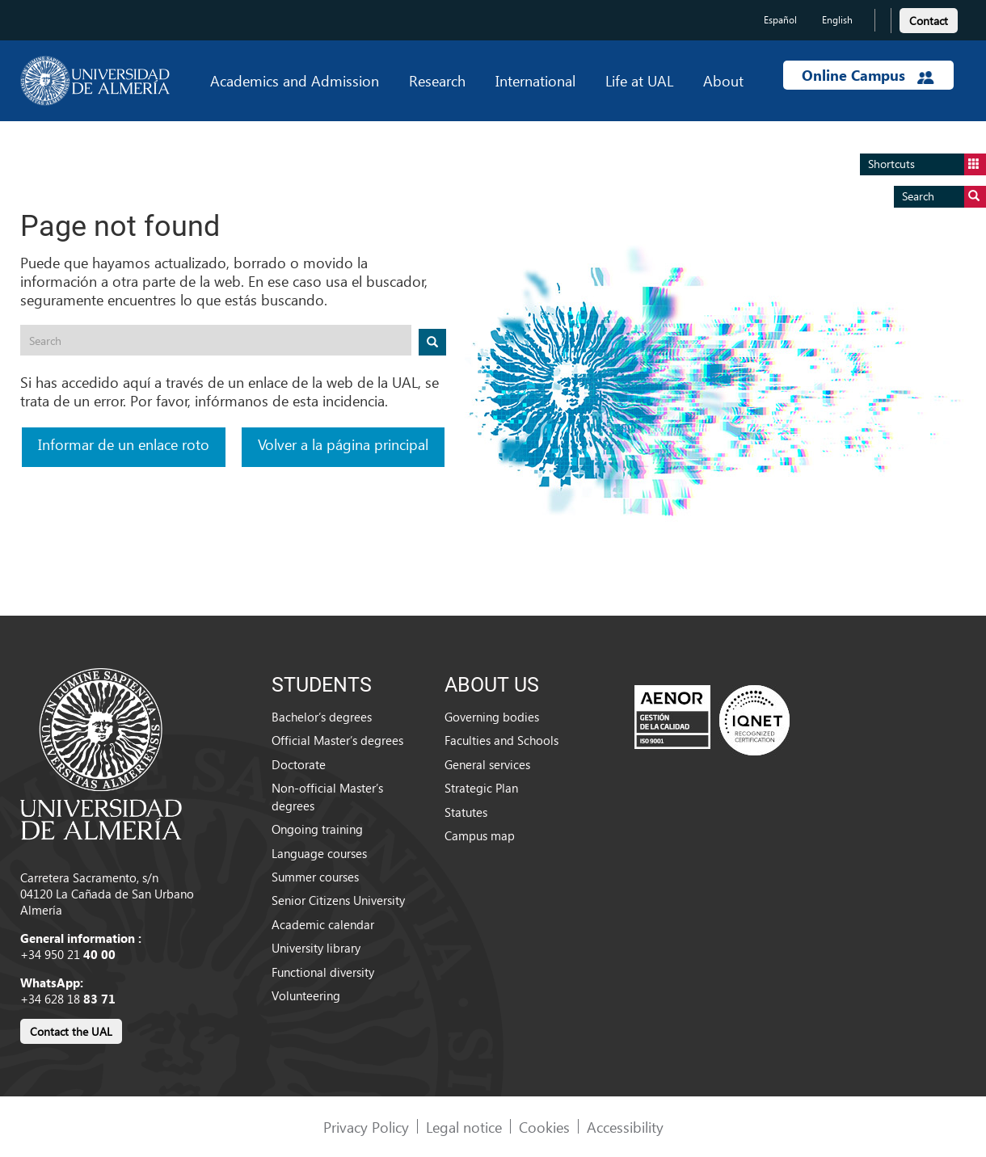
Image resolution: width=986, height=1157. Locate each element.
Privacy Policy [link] (366, 1127)
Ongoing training (317, 829)
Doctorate (299, 764)
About (723, 80)
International (535, 80)
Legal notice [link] (464, 1127)
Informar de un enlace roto (123, 444)
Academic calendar (323, 924)
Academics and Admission (294, 80)
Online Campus (868, 75)
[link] (929, 18)
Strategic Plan (481, 788)
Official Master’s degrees (337, 740)
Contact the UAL (71, 1031)
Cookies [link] (544, 1127)
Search (944, 197)
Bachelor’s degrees (322, 717)
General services (487, 764)
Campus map (480, 835)
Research (437, 80)
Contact (928, 20)
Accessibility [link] (625, 1127)
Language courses (319, 853)
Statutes (466, 812)
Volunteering (306, 995)
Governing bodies (492, 717)
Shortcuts (927, 164)
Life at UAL (639, 80)
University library (316, 948)
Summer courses (315, 877)
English (837, 20)
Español (780, 20)
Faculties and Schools (501, 740)
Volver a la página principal (343, 444)
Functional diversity (323, 972)
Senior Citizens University (338, 900)
